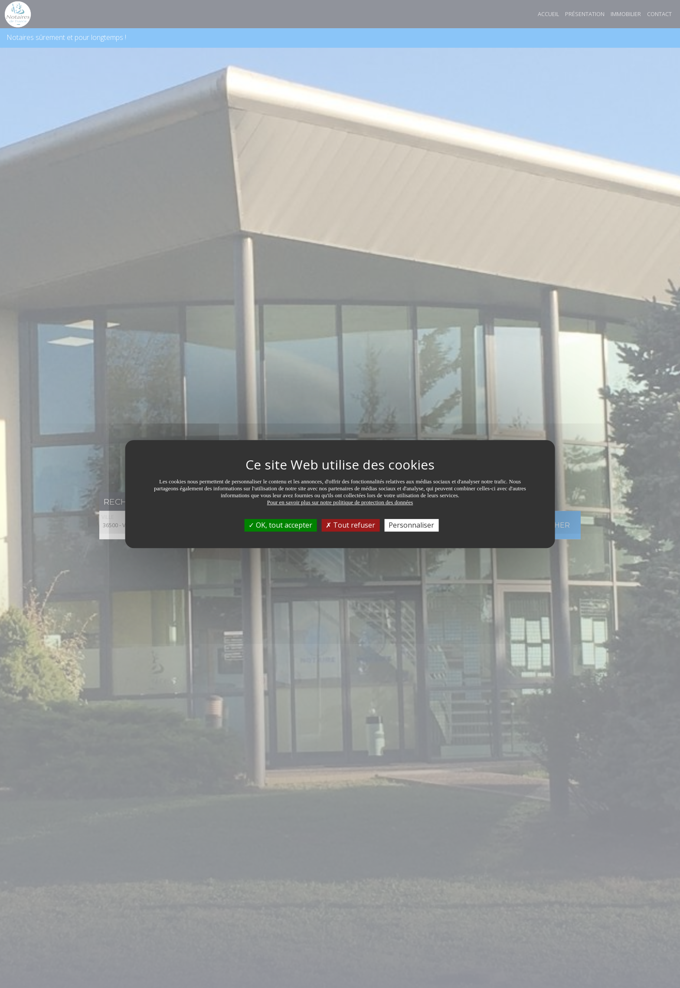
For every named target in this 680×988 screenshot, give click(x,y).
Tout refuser (350, 525)
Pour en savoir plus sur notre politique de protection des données (340, 502)
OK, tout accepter (280, 525)
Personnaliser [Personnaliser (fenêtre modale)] (411, 525)
